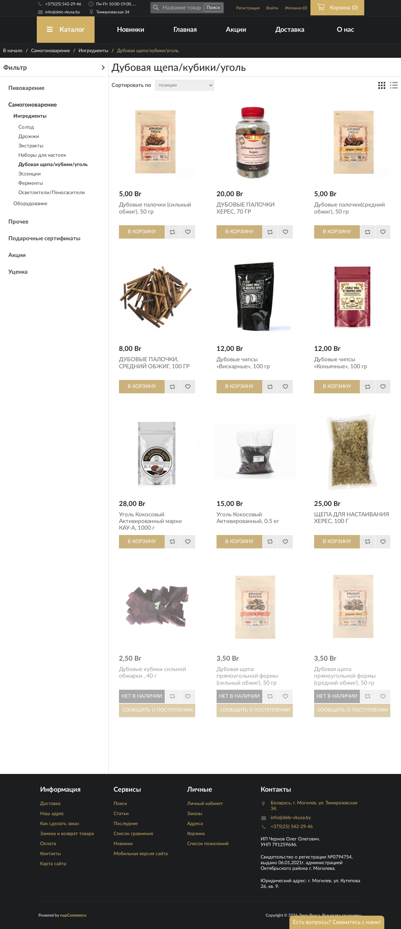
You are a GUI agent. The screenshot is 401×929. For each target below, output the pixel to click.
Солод (26, 127)
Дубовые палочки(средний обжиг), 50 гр (349, 208)
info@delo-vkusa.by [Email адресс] (62, 12)
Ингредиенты (93, 50)
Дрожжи (28, 136)
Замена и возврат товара (67, 833)
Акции (236, 29)
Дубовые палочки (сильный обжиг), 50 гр (155, 208)
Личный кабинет (205, 803)
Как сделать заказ (59, 823)
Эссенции (29, 173)
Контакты (50, 853)
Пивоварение (26, 88)
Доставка (289, 29)
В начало (12, 50)
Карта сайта (53, 863)
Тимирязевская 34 (112, 12)
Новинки (130, 29)
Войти (272, 8)
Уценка (18, 272)
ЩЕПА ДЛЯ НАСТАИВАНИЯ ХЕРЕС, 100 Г (351, 518)
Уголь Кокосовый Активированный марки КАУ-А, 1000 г (150, 521)
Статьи (121, 813)
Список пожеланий (208, 843)
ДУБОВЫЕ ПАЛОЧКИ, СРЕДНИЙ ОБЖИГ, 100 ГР (154, 363)
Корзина (196, 833)
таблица (382, 85)
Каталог (66, 29)
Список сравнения (133, 833)
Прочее (18, 222)
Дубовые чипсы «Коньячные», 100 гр (340, 363)
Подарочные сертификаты (44, 238)
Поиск (120, 803)
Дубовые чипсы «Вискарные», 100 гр (243, 363)
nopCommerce (73, 915)
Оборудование (30, 203)
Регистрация (248, 8)
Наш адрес (52, 813)
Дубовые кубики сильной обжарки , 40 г (152, 672)
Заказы (194, 813)
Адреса (195, 823)
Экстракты (30, 145)
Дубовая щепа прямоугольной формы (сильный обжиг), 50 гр (247, 676)
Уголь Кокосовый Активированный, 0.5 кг (248, 518)
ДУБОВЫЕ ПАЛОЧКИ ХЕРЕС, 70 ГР (246, 208)
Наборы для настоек (42, 155)
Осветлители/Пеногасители (51, 192)
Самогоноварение (50, 50)
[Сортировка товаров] (184, 85)
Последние (126, 823)
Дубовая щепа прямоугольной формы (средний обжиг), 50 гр (345, 676)
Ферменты (30, 183)
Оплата (48, 843)
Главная (185, 29)
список (394, 85)
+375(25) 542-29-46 (63, 4)
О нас (345, 29)
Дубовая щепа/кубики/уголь (53, 164)
